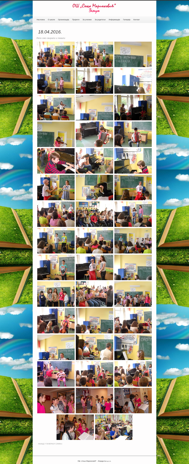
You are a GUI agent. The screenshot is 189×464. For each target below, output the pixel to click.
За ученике (87, 20)
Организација (63, 20)
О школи (51, 20)
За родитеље (100, 20)
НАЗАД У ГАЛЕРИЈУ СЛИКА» (50, 444)
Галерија (126, 20)
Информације (114, 20)
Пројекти (75, 20)
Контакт (136, 20)
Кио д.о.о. (107, 461)
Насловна (41, 20)
